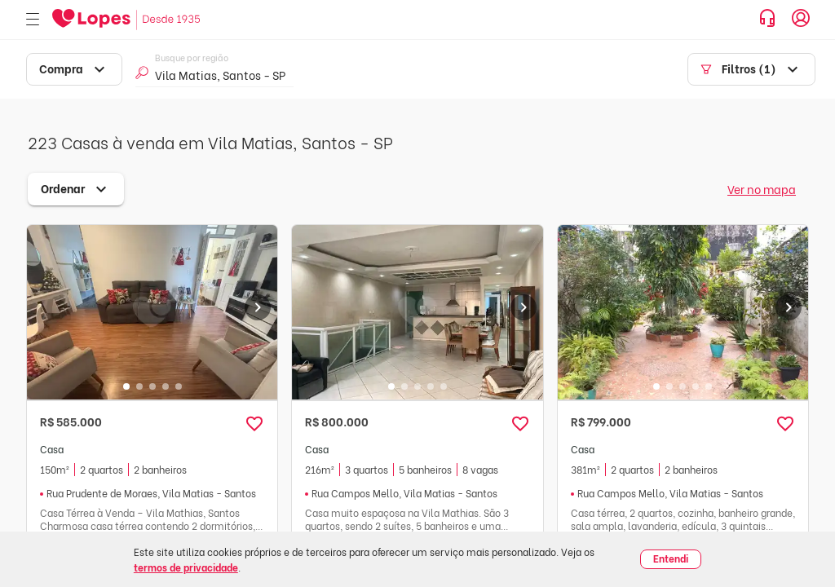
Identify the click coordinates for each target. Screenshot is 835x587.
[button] (254, 424)
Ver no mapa (761, 188)
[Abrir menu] (32, 20)
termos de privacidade (186, 567)
